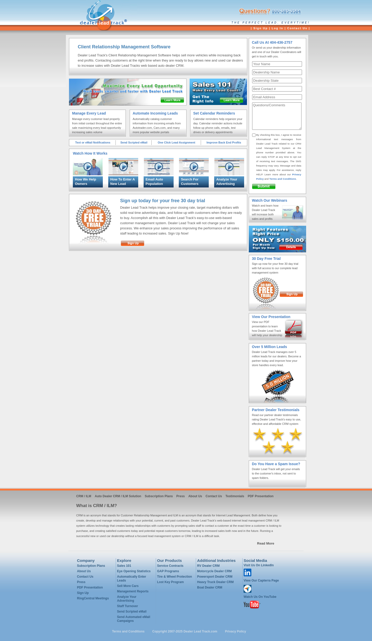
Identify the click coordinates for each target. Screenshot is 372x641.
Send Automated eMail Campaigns (133, 619)
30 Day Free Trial (266, 259)
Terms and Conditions (282, 178)
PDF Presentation (261, 496)
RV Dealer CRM (208, 566)
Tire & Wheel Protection (174, 576)
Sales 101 (124, 566)
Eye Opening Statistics (134, 571)
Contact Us (297, 28)
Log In (277, 28)
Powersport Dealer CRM (215, 576)
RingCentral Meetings (93, 598)
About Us (195, 496)
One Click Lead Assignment (176, 142)
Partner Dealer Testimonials (275, 410)
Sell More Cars (127, 586)
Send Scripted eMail (134, 142)
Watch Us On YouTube (260, 597)
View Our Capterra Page (261, 580)
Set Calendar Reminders (214, 113)
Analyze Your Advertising (126, 598)
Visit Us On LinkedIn (259, 565)
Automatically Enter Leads (131, 578)
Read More (265, 543)
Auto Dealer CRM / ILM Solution (118, 496)
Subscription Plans (159, 496)
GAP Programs (168, 571)
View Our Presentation (271, 317)
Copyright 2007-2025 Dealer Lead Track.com (185, 631)
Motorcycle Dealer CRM (214, 571)
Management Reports (133, 591)
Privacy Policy (235, 631)
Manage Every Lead (89, 113)
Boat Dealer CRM (209, 587)
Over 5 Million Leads (269, 347)
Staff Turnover (127, 606)
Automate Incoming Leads (155, 113)
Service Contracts (170, 566)
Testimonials (235, 496)
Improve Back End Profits (223, 142)
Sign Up (260, 28)
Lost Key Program (170, 582)
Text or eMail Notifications (92, 142)
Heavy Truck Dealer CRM (215, 582)
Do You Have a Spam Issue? (276, 464)
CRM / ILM (83, 496)
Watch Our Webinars (269, 200)
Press (180, 496)
